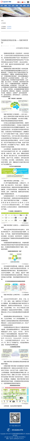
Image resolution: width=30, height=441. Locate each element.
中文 (24, 2)
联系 (28, 5)
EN (20, 2)
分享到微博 (19, 48)
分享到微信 (25, 48)
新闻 (5, 5)
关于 (2, 5)
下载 (21, 5)
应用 (13, 5)
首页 (2, 20)
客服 (17, 5)
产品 (9, 5)
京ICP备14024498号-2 (20, 437)
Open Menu (28, 2)
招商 (24, 5)
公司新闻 (3, 23)
